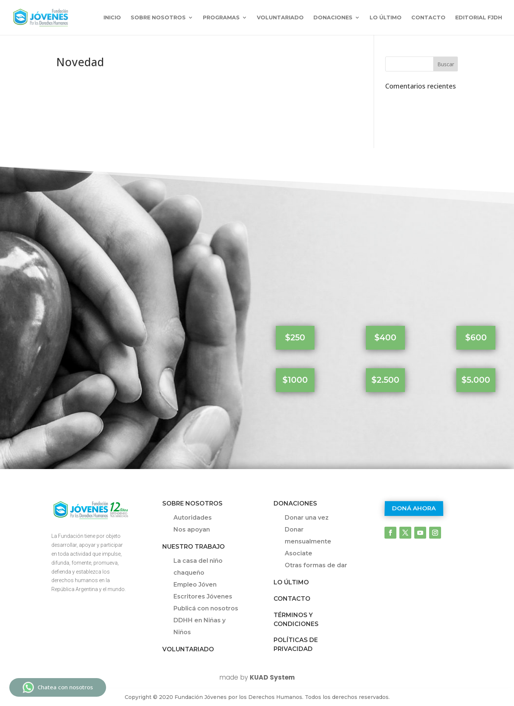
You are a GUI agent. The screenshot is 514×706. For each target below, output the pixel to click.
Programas (221, 18)
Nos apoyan (191, 529)
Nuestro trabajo (193, 546)
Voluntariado (280, 18)
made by (257, 677)
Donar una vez (307, 517)
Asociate (298, 553)
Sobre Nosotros (192, 503)
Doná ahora (414, 509)
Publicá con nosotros (205, 608)
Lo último (386, 18)
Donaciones (332, 18)
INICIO (112, 18)
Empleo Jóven (195, 584)
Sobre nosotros (158, 18)
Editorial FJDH (478, 18)
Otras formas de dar (316, 565)
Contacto (428, 18)
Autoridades (192, 517)
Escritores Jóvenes (202, 596)
